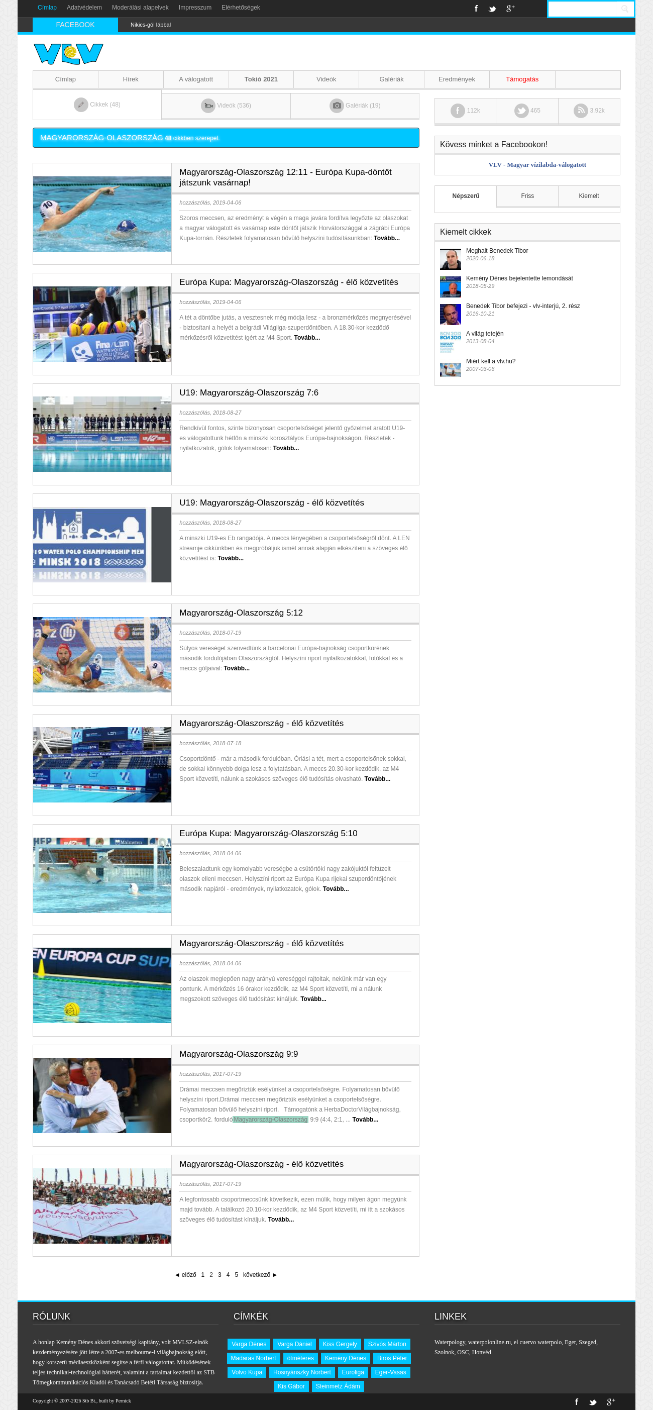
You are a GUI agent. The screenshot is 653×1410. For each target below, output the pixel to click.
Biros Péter (392, 1358)
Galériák (391, 79)
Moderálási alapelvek (140, 7)
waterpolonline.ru (489, 1342)
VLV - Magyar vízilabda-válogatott (537, 164)
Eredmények (457, 79)
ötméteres (300, 1358)
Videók (326, 79)
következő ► (260, 1274)
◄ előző (185, 1274)
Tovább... (387, 238)
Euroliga (353, 1372)
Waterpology (449, 1342)
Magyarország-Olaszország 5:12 (241, 613)
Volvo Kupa (247, 1372)
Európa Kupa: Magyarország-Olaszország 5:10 (268, 833)
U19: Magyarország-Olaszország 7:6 (248, 392)
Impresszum (195, 7)
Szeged (587, 1342)
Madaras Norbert (253, 1358)
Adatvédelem (84, 7)
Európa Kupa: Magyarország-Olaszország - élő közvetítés (288, 282)
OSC (463, 1352)
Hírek (131, 79)
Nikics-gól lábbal (151, 25)
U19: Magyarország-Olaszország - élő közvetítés (271, 503)
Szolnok (444, 1352)
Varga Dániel (294, 1344)
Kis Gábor (291, 1386)
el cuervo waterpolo (538, 1342)
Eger (570, 1342)
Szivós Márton (387, 1344)
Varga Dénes (249, 1344)
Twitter (492, 8)
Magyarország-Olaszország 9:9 (238, 1054)
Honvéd (481, 1352)
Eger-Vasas (390, 1372)
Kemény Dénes (345, 1358)
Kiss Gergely (340, 1344)
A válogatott (196, 79)
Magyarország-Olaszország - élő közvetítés (261, 723)
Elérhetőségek (241, 7)
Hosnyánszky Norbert (302, 1372)
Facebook (476, 8)
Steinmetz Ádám (338, 1386)
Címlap (47, 7)
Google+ (510, 8)
